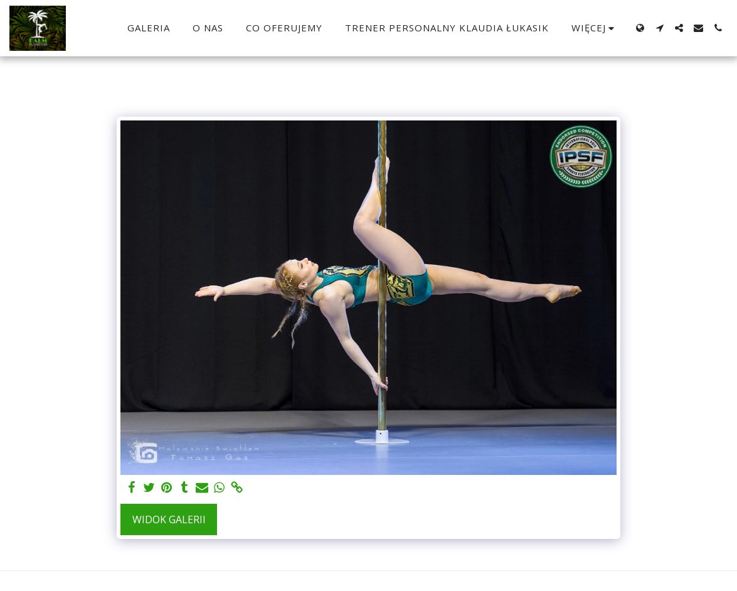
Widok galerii (169, 519)
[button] (659, 28)
